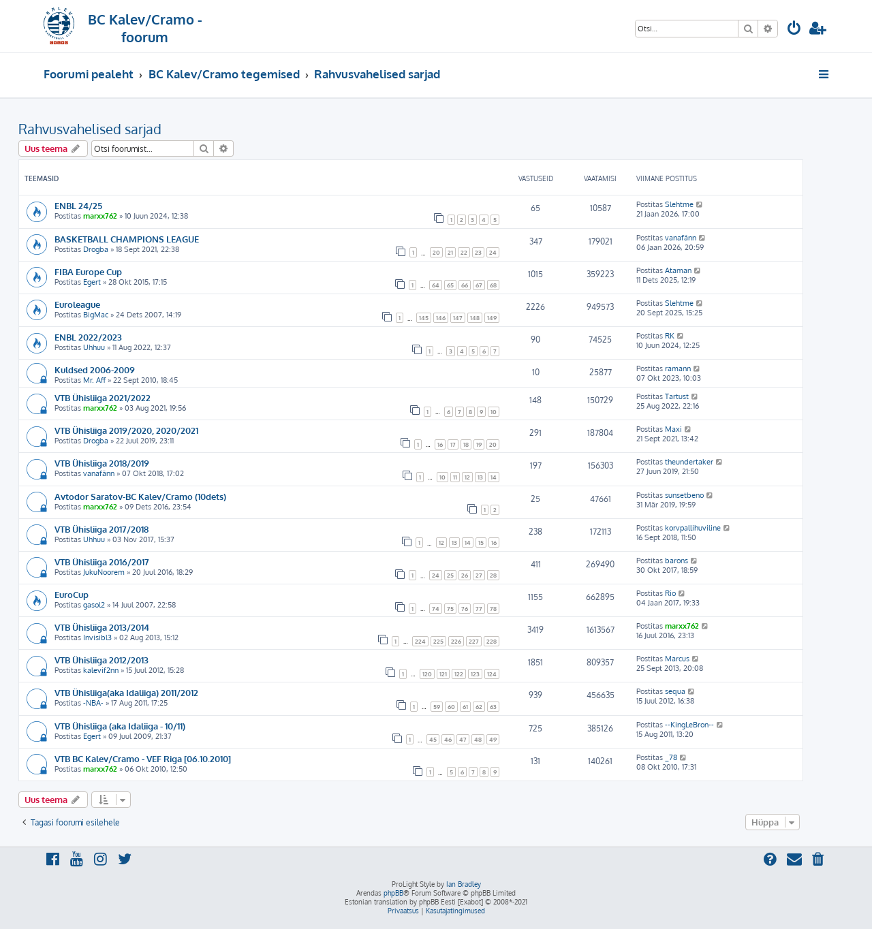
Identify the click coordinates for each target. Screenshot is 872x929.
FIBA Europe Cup (88, 271)
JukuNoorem (104, 572)
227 (474, 641)
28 (493, 575)
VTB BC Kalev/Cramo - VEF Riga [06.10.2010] (142, 758)
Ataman (678, 270)
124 (492, 674)
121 (443, 674)
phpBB (393, 893)
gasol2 (94, 605)
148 (475, 317)
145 (424, 317)
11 (455, 477)
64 (435, 285)
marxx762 (100, 216)
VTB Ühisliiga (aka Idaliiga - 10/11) (119, 725)
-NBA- (93, 703)
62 (479, 706)
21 (450, 252)
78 (493, 608)
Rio (670, 593)
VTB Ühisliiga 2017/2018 (101, 529)
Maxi (673, 429)
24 (493, 252)
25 (450, 575)
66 (464, 285)
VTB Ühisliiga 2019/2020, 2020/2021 (126, 430)
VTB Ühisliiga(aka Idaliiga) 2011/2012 (126, 692)
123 (475, 674)
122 (458, 674)
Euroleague (77, 304)
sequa (675, 691)
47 (463, 739)
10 (493, 411)
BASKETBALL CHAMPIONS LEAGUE (126, 239)
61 (465, 706)
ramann (678, 368)
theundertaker (689, 462)
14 (493, 477)
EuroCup (71, 594)
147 (458, 317)
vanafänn (680, 237)
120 (427, 674)
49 (493, 739)
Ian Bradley (463, 884)
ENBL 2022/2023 (88, 337)
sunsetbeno (684, 495)
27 (479, 575)
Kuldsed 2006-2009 (94, 369)
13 (480, 477)
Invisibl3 (97, 637)
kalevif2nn (101, 670)
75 (450, 608)
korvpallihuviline (693, 528)
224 (420, 641)
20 (436, 252)
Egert (92, 282)
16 (440, 444)
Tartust (677, 396)
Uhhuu (94, 347)
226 (456, 641)
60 (451, 706)
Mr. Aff (94, 380)
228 (491, 641)
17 (453, 444)
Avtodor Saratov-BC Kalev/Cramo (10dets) (140, 496)
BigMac (95, 314)
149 (492, 317)
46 (448, 739)
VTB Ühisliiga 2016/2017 (101, 561)
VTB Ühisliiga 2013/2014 (101, 627)
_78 (671, 757)
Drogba (95, 249)
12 (467, 477)
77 (479, 608)
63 (493, 706)
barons (676, 560)
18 (466, 444)
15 (481, 542)
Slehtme (679, 204)
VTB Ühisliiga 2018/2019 (101, 463)
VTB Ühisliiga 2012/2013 (101, 659)
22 (464, 252)
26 (464, 575)
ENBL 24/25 (78, 205)
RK (669, 336)
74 (435, 608)
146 (441, 317)
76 (464, 608)
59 (436, 706)
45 (433, 739)
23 (478, 252)
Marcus (677, 658)
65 (450, 285)
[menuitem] (794, 29)
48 (478, 739)
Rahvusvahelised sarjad (89, 129)
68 (493, 285)
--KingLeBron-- (689, 724)
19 (479, 444)
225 (438, 641)
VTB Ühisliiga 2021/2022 (102, 397)
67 (479, 285)
